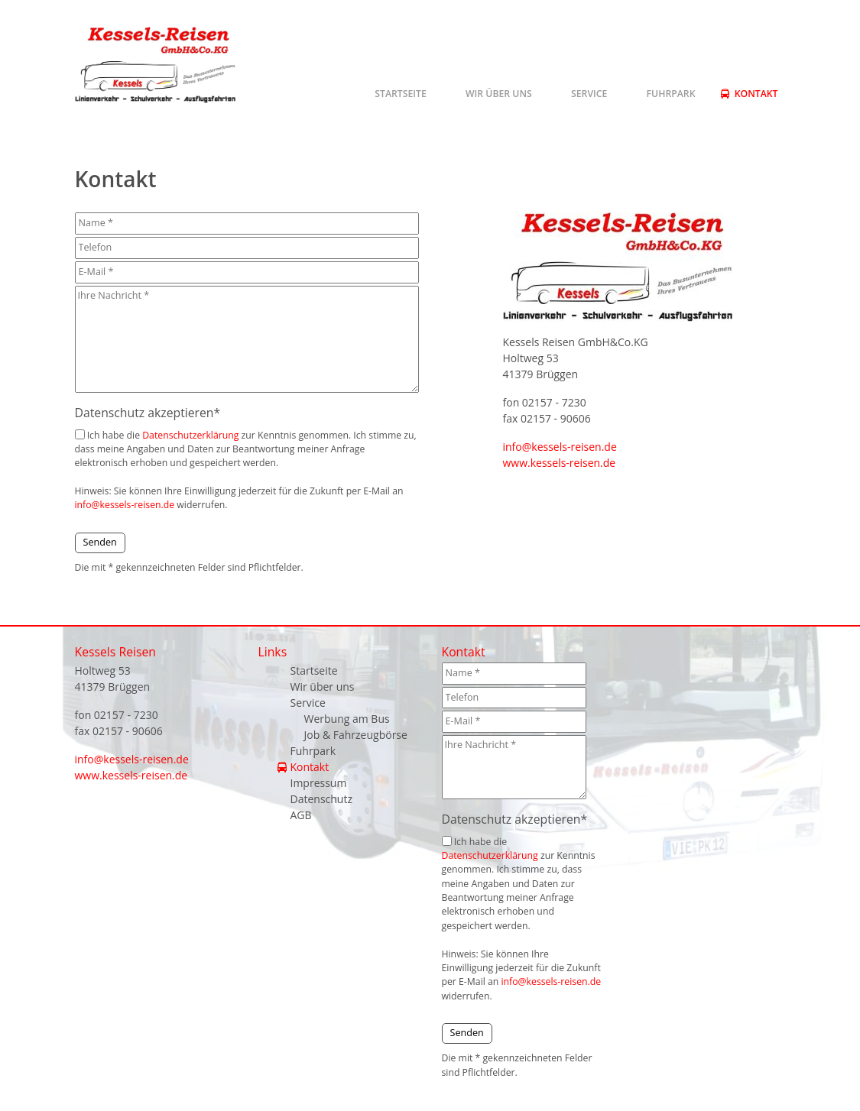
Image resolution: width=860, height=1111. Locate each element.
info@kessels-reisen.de (125, 504)
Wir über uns (499, 93)
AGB (301, 815)
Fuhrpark (671, 93)
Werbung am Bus (347, 718)
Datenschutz (321, 799)
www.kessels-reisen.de (559, 462)
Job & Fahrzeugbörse (355, 734)
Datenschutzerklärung (190, 435)
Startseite (401, 93)
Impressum (318, 783)
